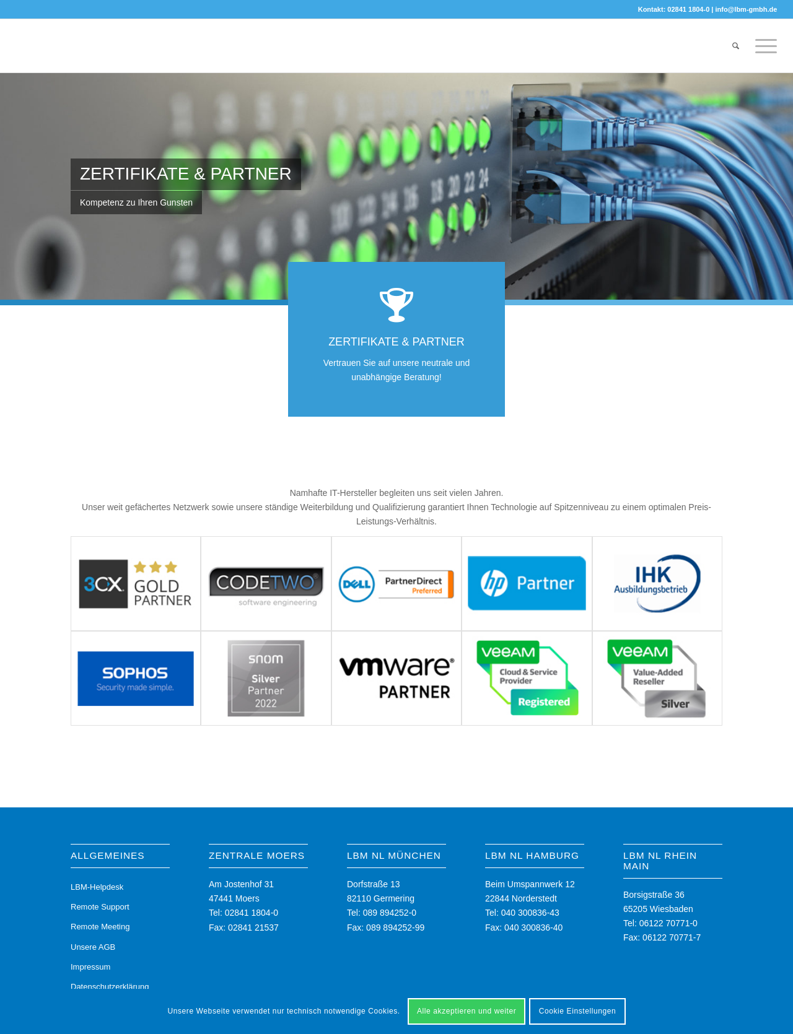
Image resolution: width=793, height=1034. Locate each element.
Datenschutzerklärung (110, 986)
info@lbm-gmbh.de (746, 9)
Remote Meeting (100, 926)
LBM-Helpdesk (97, 887)
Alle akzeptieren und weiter (466, 1011)
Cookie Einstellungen (577, 1011)
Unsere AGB (93, 947)
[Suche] (735, 45)
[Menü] (762, 45)
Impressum (90, 966)
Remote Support (100, 906)
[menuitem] (735, 45)
